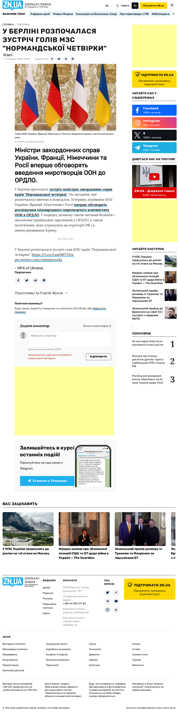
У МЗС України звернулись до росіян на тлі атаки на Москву (147, 260)
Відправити (98, 356)
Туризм (136, 659)
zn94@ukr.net (81, 612)
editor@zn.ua (70, 624)
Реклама (48, 598)
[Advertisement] (64, 401)
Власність (138, 665)
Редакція (48, 593)
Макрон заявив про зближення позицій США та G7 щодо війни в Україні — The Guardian (148, 278)
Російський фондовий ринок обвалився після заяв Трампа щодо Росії (147, 379)
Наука (92, 643)
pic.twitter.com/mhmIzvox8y (38, 260)
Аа (135, 5)
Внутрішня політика (14, 643)
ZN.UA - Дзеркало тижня (154, 191)
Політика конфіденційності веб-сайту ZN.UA (150, 708)
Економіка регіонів (13, 670)
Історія (136, 649)
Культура (94, 665)
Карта (46, 613)
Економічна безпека (57, 659)
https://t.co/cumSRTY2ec (53, 254)
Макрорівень (10, 654)
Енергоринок (10, 659)
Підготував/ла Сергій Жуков (39, 293)
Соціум (136, 643)
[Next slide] (172, 14)
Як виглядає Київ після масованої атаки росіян (147, 343)
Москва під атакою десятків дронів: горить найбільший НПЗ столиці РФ (148, 361)
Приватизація (11, 665)
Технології (95, 649)
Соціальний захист (57, 643)
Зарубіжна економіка (58, 649)
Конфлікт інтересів (57, 654)
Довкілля (94, 654)
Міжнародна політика (15, 649)
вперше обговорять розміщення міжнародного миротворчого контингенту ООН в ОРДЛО (62, 209)
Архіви (46, 587)
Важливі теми (14, 14)
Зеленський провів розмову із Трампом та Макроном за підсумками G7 (147, 296)
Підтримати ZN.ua (153, 5)
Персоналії (52, 665)
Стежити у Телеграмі (47, 481)
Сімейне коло (140, 654)
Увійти (125, 5)
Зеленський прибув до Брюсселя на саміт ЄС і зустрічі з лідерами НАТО (147, 313)
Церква (93, 659)
